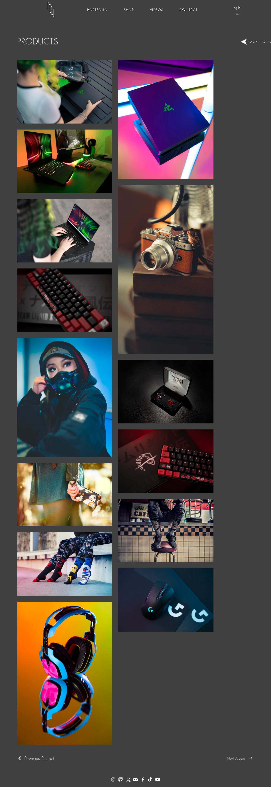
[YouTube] (157, 779)
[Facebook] (143, 779)
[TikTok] (150, 779)
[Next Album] (240, 758)
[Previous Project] (35, 758)
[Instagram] (113, 779)
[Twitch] (120, 779)
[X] (128, 779)
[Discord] (135, 779)
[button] (239, 13)
